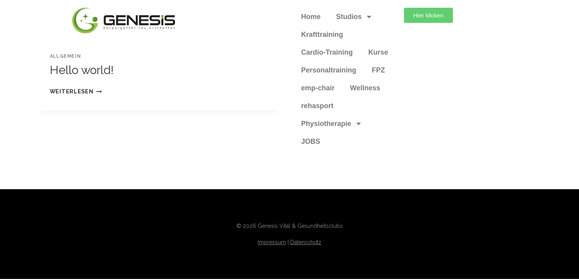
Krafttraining (322, 34)
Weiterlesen (76, 91)
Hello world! (82, 70)
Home (311, 17)
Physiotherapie (331, 123)
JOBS (310, 141)
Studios (354, 16)
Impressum (272, 242)
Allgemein (65, 56)
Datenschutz (305, 242)
